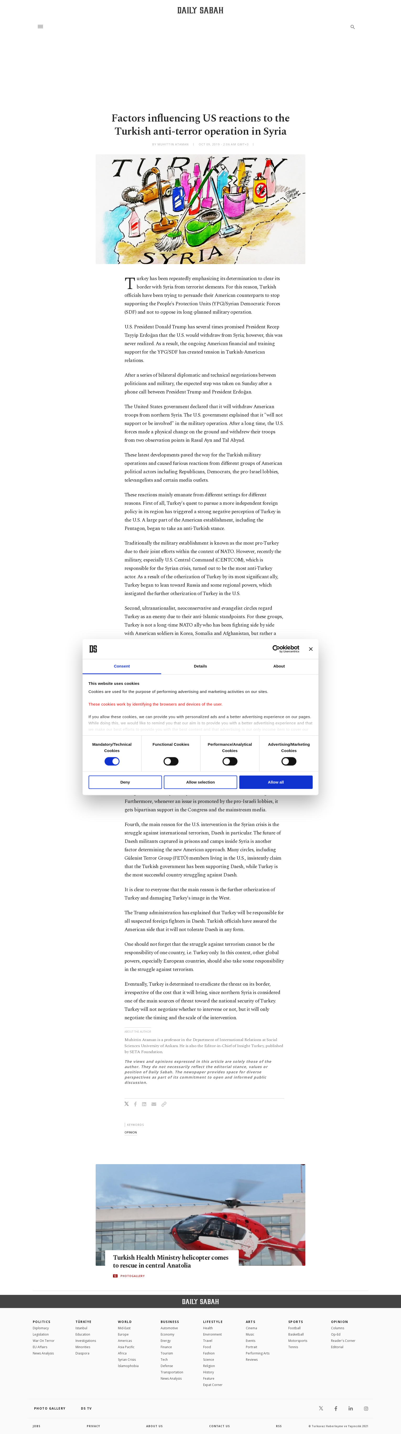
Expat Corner (213, 1385)
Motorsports (297, 1340)
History (208, 1372)
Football (294, 1328)
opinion (130, 1132)
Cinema (251, 1328)
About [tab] (279, 666)
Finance (166, 1347)
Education (82, 1334)
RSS (279, 1426)
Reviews (252, 1359)
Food (207, 1347)
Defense (167, 1366)
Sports (295, 1322)
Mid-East (124, 1328)
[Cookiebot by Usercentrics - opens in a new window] (276, 649)
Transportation (172, 1372)
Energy (166, 1340)
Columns (337, 1328)
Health (208, 1328)
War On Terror (44, 1340)
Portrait (251, 1347)
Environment (212, 1334)
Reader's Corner (343, 1340)
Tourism (167, 1353)
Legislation (41, 1334)
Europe (123, 1334)
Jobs (36, 1426)
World (125, 1322)
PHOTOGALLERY (133, 1276)
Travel (207, 1340)
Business (170, 1322)
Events (250, 1340)
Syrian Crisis (127, 1359)
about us (154, 1426)
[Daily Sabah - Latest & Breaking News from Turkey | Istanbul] (200, 10)
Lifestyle (213, 1322)
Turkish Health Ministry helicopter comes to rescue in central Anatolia (163, 1261)
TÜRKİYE (83, 1322)
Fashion (209, 1353)
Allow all (276, 782)
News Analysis (43, 1353)
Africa (122, 1353)
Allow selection (200, 782)
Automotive (169, 1328)
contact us (219, 1426)
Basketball (296, 1334)
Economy (167, 1334)
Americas (125, 1340)
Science (208, 1359)
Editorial (337, 1347)
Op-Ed (335, 1334)
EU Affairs (40, 1347)
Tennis (293, 1347)
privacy (93, 1426)
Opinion (339, 1322)
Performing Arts (257, 1353)
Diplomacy (41, 1328)
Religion (209, 1366)
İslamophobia (128, 1366)
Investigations (85, 1340)
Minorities (82, 1347)
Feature (208, 1378)
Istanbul (81, 1328)
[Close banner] (311, 649)
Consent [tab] (122, 666)
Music (250, 1334)
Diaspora (82, 1353)
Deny (125, 782)
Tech (164, 1359)
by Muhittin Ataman (170, 144)
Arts (251, 1322)
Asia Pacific (126, 1347)
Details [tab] (200, 666)
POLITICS (42, 1322)
